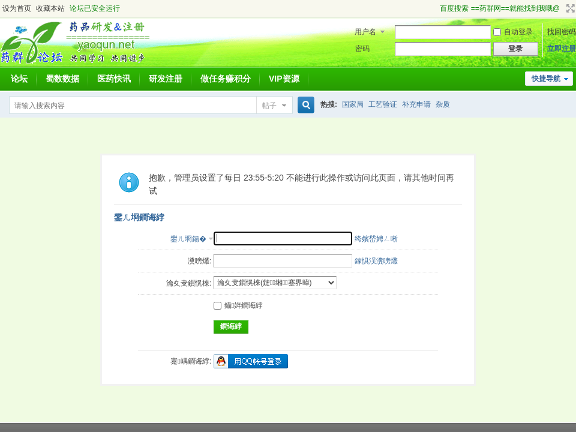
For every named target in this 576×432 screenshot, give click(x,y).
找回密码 (561, 32)
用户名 (365, 32)
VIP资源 (284, 78)
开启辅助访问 (434, 8)
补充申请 (416, 104)
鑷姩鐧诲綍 (238, 305)
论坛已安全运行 (95, 8)
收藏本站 (50, 8)
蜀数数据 (62, 78)
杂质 (443, 104)
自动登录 (513, 32)
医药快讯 (114, 78)
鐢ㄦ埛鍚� (188, 239)
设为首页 (16, 8)
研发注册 (165, 78)
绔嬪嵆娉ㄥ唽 (376, 239)
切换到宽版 (569, 8)
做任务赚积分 (225, 78)
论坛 (19, 78)
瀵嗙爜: (199, 261)
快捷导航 (546, 78)
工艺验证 (382, 104)
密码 (362, 48)
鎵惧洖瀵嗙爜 (376, 261)
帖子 (269, 105)
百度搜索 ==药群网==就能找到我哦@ (500, 8)
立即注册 (561, 48)
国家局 (353, 104)
